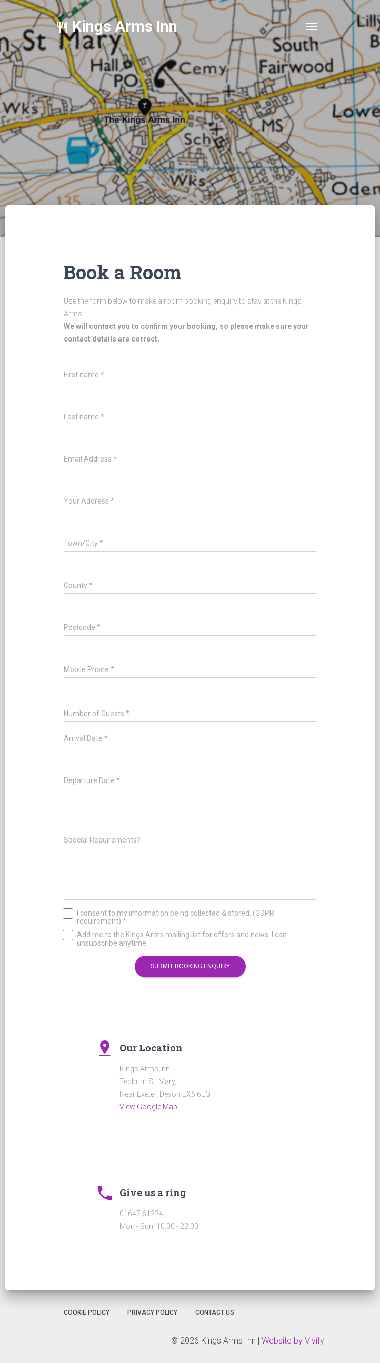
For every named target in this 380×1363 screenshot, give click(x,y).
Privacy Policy (152, 1312)
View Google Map (148, 1107)
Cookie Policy (86, 1312)
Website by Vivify (293, 1341)
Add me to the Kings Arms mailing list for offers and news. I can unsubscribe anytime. (175, 939)
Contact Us (214, 1312)
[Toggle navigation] (311, 26)
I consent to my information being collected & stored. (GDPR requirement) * (169, 917)
